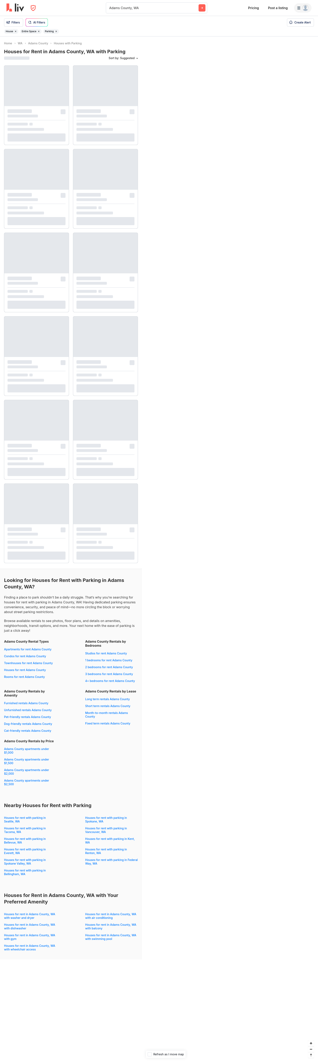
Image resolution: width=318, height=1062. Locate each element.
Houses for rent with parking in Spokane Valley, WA (25, 861)
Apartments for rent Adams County (28, 649)
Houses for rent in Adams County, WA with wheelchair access (29, 947)
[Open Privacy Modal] (33, 8)
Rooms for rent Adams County (24, 677)
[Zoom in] (311, 1043)
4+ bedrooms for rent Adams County (110, 681)
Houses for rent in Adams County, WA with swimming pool (110, 937)
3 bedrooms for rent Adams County (109, 674)
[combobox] (109, 8)
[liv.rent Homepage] (15, 7)
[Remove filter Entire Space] (39, 31)
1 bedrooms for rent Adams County (108, 660)
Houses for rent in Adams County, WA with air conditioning (110, 915)
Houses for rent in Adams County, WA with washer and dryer (29, 915)
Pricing (253, 8)
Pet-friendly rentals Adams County (27, 717)
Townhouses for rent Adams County (28, 663)
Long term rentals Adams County (107, 699)
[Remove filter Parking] (56, 31)
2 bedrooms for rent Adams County (109, 667)
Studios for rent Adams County (106, 653)
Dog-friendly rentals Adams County (28, 723)
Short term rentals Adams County (107, 706)
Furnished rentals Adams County (26, 703)
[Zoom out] (311, 1049)
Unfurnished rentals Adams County (28, 710)
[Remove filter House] (16, 31)
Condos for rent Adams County (25, 656)
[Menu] (303, 8)
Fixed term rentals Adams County (107, 723)
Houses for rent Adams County (25, 670)
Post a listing (278, 8)
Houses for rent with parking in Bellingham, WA (25, 872)
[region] (230, 549)
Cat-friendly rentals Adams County (27, 730)
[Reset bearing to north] (311, 1055)
